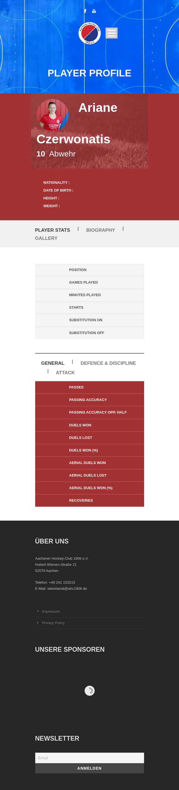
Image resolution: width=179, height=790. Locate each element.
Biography (100, 230)
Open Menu (112, 33)
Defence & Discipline (108, 363)
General (53, 363)
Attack (65, 372)
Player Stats (52, 230)
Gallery (46, 238)
